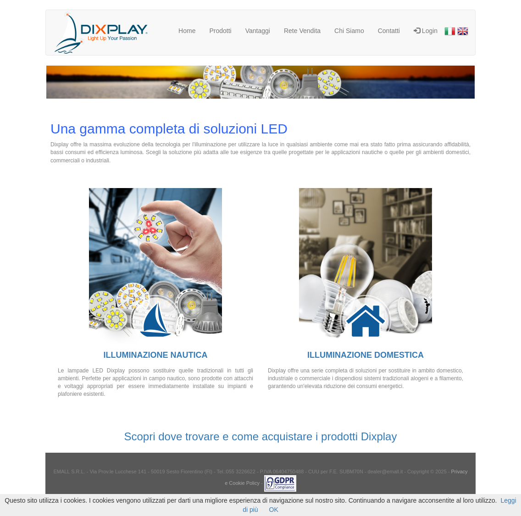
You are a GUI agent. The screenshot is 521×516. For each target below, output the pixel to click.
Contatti (389, 30)
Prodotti (220, 30)
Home (186, 30)
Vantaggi (257, 30)
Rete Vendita (302, 30)
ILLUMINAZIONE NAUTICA (156, 355)
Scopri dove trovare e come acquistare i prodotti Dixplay (260, 436)
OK (273, 509)
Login (426, 30)
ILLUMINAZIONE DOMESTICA (365, 355)
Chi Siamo (349, 30)
